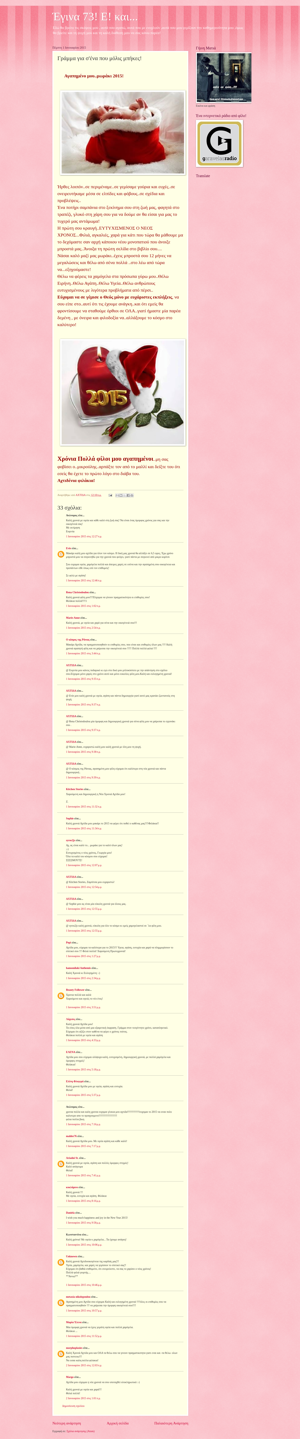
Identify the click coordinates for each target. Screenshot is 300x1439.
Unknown (71, 1256)
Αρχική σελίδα (118, 1423)
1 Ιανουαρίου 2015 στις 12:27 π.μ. (84, 536)
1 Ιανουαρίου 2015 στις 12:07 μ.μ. (84, 865)
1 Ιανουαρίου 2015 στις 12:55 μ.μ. (84, 908)
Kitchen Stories (74, 789)
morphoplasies (74, 1348)
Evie (68, 548)
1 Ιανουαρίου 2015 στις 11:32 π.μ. (84, 806)
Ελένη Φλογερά (75, 1081)
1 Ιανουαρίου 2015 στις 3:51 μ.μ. (83, 1007)
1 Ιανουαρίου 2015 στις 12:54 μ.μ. (84, 887)
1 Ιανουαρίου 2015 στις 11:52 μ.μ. (84, 1336)
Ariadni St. (72, 1158)
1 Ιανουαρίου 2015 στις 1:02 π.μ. (83, 606)
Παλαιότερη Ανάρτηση (171, 1423)
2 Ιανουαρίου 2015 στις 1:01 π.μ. (83, 1398)
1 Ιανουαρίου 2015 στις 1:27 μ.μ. (83, 956)
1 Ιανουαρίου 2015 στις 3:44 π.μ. (83, 653)
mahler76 (71, 1136)
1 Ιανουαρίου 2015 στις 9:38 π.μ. (83, 751)
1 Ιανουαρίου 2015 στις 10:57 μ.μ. (84, 1310)
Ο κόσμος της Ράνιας (78, 639)
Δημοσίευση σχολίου (73, 1406)
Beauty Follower (75, 989)
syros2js (70, 840)
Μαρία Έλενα (74, 1322)
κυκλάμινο (72, 1187)
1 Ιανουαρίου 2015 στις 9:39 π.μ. (83, 777)
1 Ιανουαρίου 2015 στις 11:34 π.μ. (84, 828)
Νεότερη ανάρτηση (66, 1423)
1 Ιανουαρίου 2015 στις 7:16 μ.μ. (83, 1124)
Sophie (70, 818)
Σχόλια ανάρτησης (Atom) (81, 1431)
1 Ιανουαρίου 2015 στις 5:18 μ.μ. (83, 1069)
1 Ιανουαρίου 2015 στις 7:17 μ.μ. (83, 1146)
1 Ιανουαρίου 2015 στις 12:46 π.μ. (84, 580)
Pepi (68, 942)
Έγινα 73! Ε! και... (95, 16)
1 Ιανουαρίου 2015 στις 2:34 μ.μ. (83, 978)
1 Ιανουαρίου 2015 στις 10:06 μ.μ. (84, 1244)
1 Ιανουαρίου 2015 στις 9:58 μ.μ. (83, 1222)
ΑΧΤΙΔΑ (71, 665)
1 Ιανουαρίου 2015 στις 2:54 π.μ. (83, 627)
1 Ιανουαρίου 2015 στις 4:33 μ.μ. (83, 1040)
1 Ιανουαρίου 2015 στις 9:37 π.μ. (83, 704)
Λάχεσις (70, 1019)
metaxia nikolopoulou (78, 1296)
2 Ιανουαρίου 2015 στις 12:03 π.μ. (84, 1365)
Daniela (70, 1212)
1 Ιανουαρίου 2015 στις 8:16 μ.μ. (83, 1200)
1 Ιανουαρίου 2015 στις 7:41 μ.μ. (83, 1175)
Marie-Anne (73, 617)
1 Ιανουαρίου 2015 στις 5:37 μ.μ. (83, 1095)
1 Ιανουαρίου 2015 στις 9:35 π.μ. (83, 678)
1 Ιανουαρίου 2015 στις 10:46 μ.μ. (84, 1285)
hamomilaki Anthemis (78, 968)
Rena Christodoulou (77, 592)
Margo (70, 1377)
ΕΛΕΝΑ (70, 1052)
